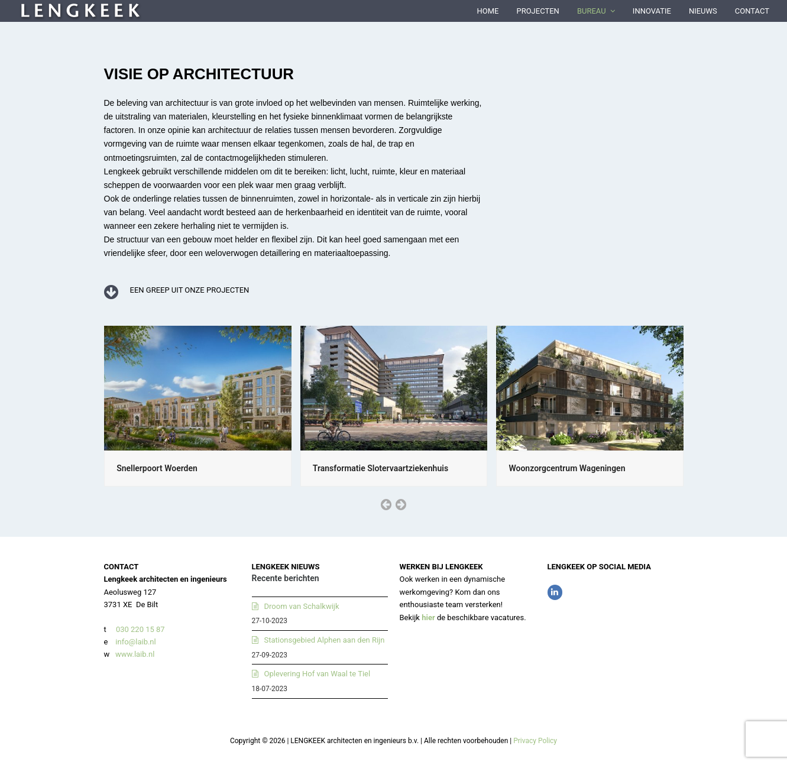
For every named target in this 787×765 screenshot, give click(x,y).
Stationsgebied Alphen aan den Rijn (324, 640)
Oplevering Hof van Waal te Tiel (317, 673)
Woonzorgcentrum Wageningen (567, 468)
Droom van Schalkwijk (301, 606)
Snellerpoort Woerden (156, 468)
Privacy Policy (535, 741)
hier (428, 617)
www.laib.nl (134, 654)
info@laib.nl (135, 641)
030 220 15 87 (140, 629)
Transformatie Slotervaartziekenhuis (380, 468)
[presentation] (386, 504)
